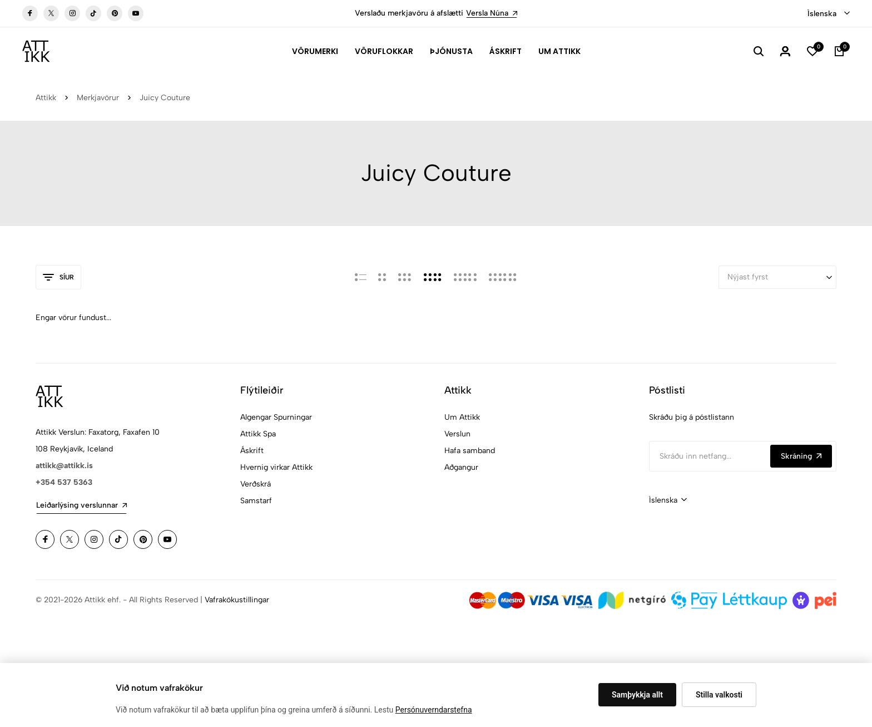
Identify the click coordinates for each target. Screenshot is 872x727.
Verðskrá (255, 484)
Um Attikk (559, 51)
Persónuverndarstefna (433, 709)
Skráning (801, 456)
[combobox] (828, 13)
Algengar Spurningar (276, 417)
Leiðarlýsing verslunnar (81, 505)
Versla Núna (491, 13)
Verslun (457, 434)
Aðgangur (461, 467)
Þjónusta (451, 51)
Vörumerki (315, 51)
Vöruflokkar (384, 51)
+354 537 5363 (64, 482)
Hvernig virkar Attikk (276, 467)
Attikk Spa (258, 434)
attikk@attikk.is (64, 465)
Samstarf (256, 500)
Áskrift (505, 51)
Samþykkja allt (637, 694)
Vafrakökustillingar (237, 600)
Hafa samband (469, 450)
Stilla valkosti (719, 694)
